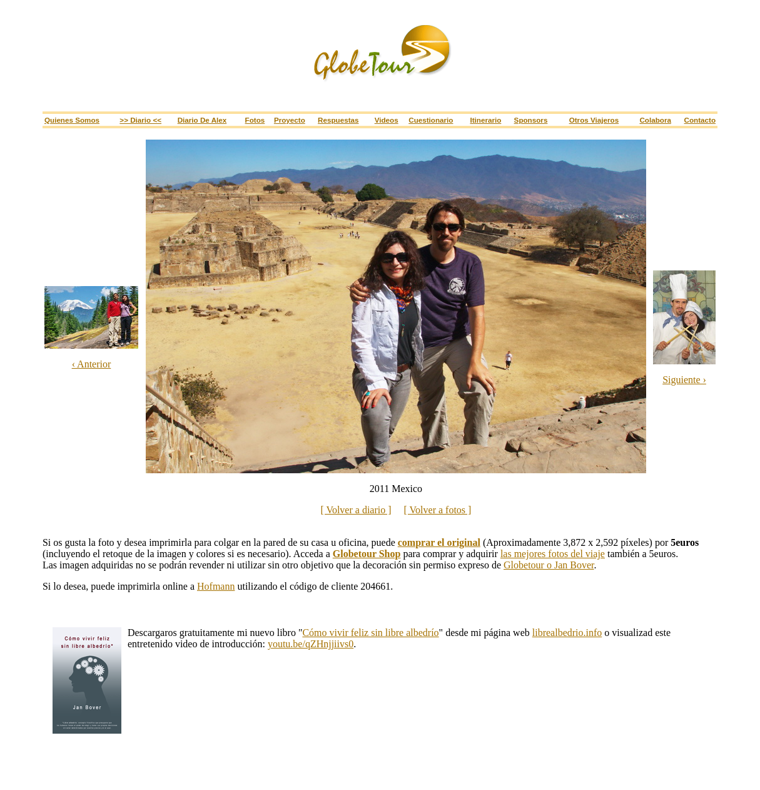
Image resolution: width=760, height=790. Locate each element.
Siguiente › (684, 379)
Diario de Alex (202, 120)
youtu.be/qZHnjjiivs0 (310, 644)
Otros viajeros (594, 120)
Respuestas (338, 120)
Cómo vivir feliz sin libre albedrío (370, 632)
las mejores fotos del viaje (552, 553)
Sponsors (531, 120)
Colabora (655, 120)
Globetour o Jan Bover (549, 565)
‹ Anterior (91, 364)
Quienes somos (71, 120)
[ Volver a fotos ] (438, 510)
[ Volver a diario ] (355, 510)
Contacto (700, 120)
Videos (386, 120)
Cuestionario (430, 120)
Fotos (255, 120)
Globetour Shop (367, 553)
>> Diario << (140, 120)
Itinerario (485, 120)
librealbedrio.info (567, 632)
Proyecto (289, 120)
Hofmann (216, 586)
